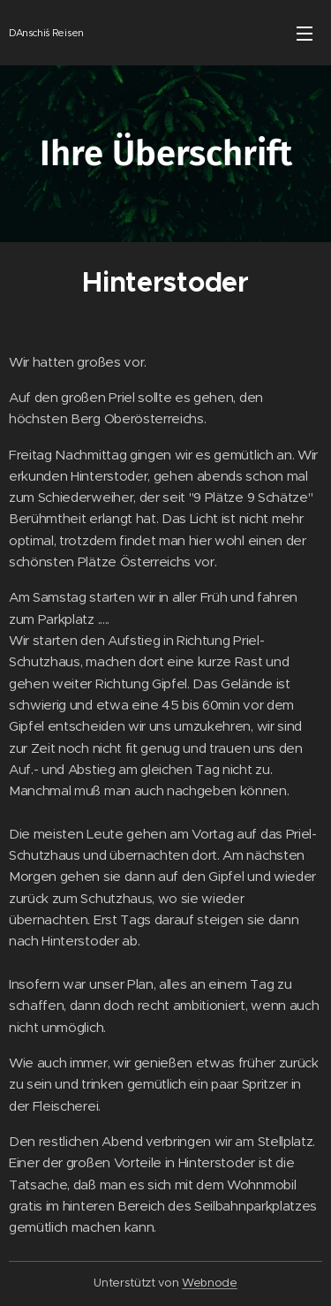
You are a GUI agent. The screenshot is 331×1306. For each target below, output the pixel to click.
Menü (304, 33)
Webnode (209, 1282)
